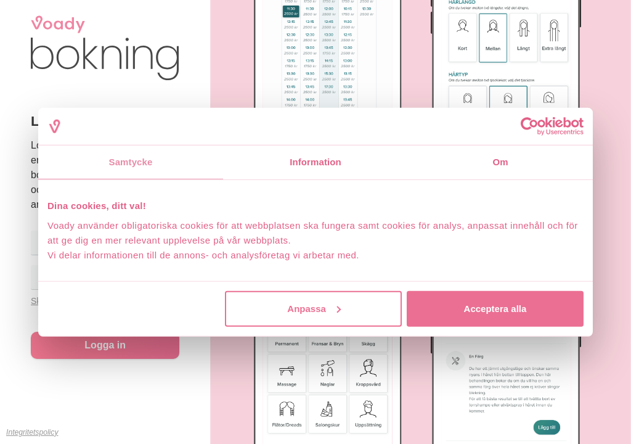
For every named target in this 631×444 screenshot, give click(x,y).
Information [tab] (315, 162)
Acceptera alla (495, 308)
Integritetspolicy (32, 432)
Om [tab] (500, 162)
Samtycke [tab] (131, 162)
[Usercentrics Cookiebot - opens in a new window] (530, 126)
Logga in (105, 345)
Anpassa (314, 308)
